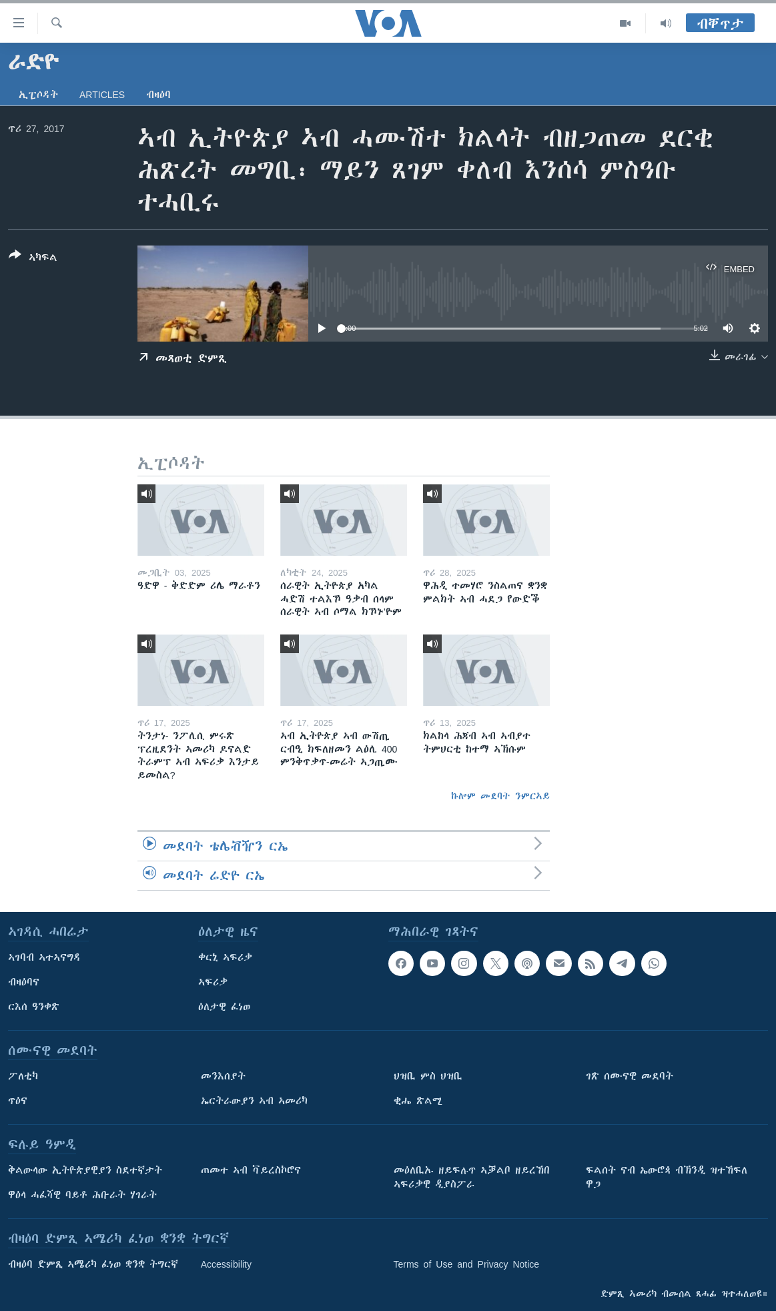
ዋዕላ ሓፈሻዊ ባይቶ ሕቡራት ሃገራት (82, 1195)
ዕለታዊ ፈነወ (224, 1007)
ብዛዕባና (23, 982)
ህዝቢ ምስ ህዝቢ (428, 1076)
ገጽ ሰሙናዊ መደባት (629, 1076)
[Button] (33, 259)
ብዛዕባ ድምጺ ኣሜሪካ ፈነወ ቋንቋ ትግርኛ (93, 1264)
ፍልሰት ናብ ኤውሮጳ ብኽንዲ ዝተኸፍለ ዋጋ (666, 1177)
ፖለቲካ (23, 1076)
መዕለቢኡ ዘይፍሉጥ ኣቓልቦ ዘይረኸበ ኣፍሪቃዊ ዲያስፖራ (472, 1177)
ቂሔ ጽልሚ (418, 1101)
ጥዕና (17, 1101)
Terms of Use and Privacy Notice (467, 1264)
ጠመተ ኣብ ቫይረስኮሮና (251, 1170)
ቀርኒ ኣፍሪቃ (225, 957)
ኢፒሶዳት (38, 95)
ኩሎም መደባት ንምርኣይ (500, 796)
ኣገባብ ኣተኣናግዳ (44, 957)
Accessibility (226, 1264)
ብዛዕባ (158, 95)
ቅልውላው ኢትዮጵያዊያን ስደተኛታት (85, 1170)
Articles (102, 95)
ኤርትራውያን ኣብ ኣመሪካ (254, 1101)
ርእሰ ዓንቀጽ (33, 1007)
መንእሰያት (223, 1076)
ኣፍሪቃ (213, 982)
